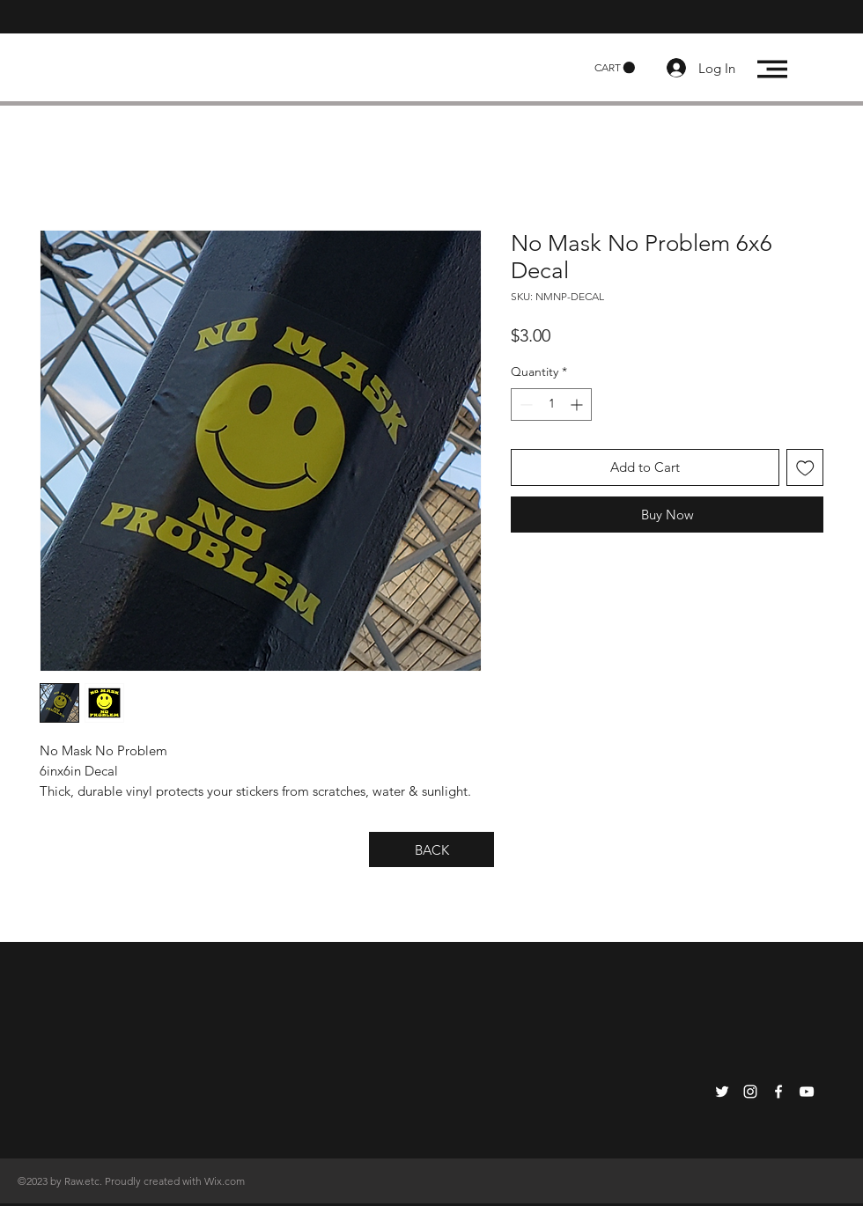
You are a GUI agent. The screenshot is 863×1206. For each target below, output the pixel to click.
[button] (614, 68)
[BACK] (431, 849)
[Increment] (578, 404)
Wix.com (224, 1181)
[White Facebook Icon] (778, 1091)
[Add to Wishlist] (805, 468)
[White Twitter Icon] (722, 1091)
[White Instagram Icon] (750, 1091)
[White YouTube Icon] (806, 1091)
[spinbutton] (551, 404)
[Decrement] (524, 404)
